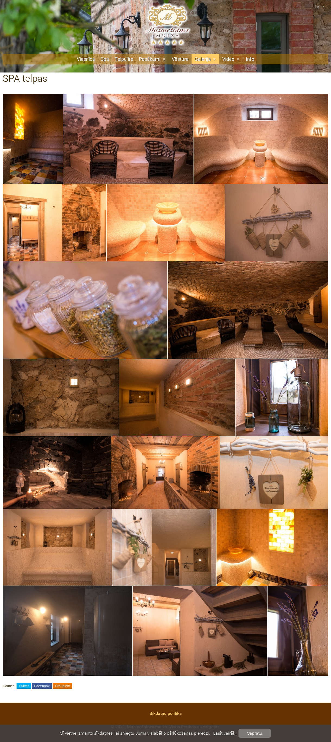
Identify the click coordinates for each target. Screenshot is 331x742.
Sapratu (254, 733)
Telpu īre (124, 59)
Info (250, 59)
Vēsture (180, 59)
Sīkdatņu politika (165, 713)
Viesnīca (86, 59)
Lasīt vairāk (224, 733)
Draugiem (62, 686)
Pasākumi (152, 59)
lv (320, 6)
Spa (105, 59)
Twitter (23, 686)
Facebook (42, 686)
